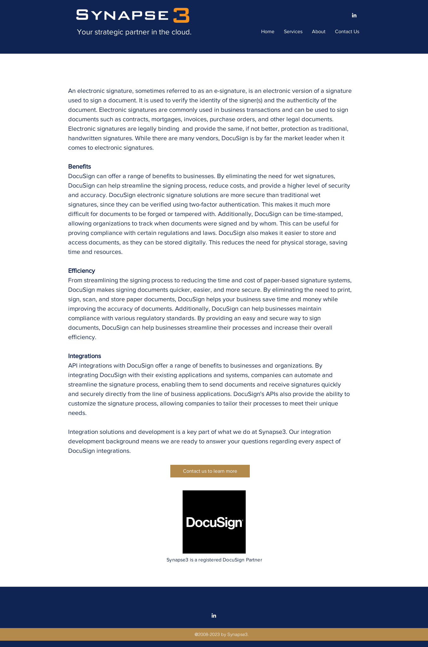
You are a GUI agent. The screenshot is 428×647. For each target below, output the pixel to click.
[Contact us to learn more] (210, 471)
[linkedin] (354, 15)
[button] (293, 31)
